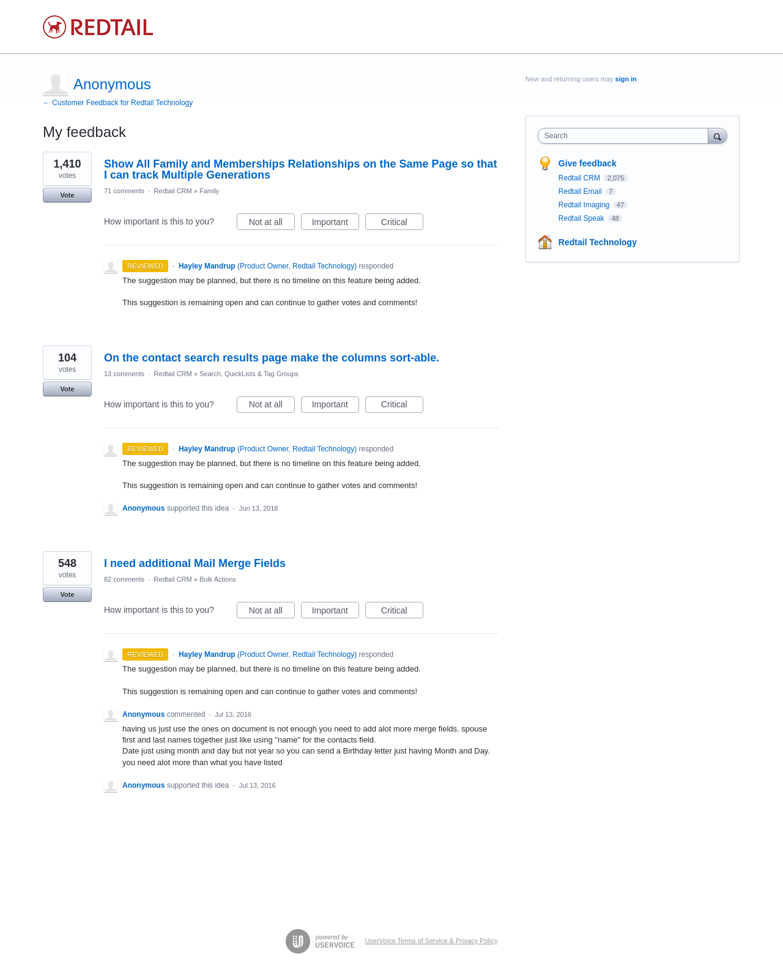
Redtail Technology (597, 242)
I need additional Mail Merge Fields (195, 563)
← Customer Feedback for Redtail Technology (118, 102)
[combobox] (626, 136)
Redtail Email (581, 191)
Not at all (272, 224)
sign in (626, 79)
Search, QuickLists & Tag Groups (249, 373)
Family (209, 190)
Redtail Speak (582, 218)
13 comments (124, 373)
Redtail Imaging (585, 205)
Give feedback (587, 163)
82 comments (124, 579)
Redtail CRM (172, 190)
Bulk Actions (217, 579)
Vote (67, 195)
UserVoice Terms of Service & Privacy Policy (431, 940)
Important (335, 224)
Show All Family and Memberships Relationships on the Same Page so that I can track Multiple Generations (300, 169)
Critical (402, 224)
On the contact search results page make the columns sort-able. (271, 358)
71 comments (124, 190)
